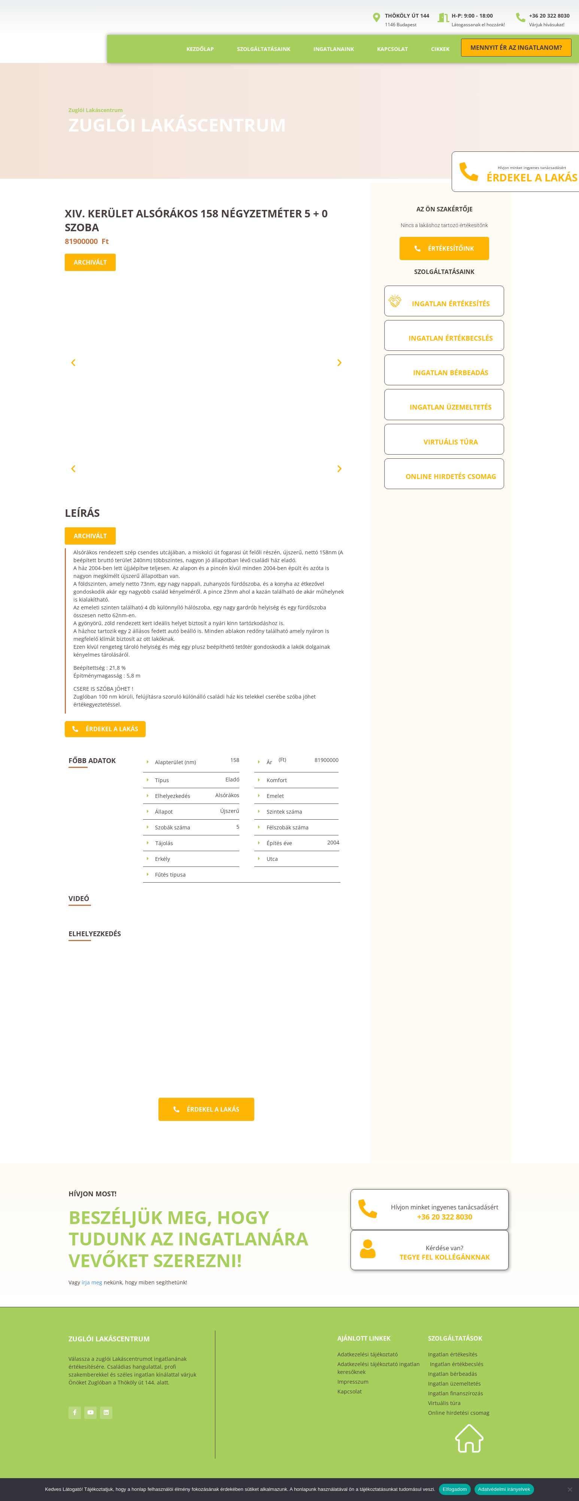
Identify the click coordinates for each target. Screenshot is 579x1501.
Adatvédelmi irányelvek (504, 1489)
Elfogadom (455, 1489)
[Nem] (569, 1489)
